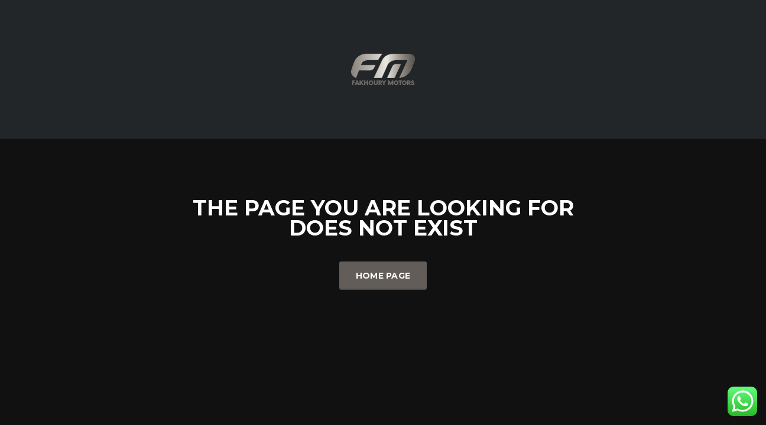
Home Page (383, 275)
